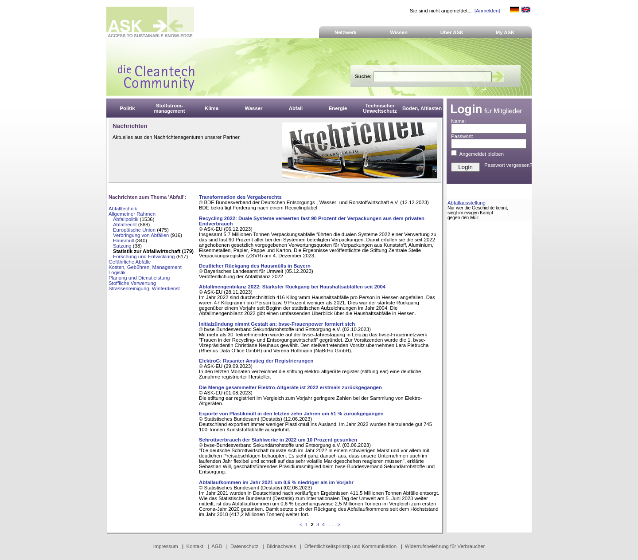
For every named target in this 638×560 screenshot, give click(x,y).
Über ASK (452, 32)
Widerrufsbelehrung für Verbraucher (445, 546)
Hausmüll (123, 240)
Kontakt (195, 546)
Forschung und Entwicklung (144, 256)
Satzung (122, 245)
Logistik (117, 272)
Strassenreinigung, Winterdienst (144, 288)
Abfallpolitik (125, 219)
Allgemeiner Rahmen (132, 214)
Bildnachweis (281, 546)
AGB (216, 546)
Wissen (399, 32)
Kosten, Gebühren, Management (145, 267)
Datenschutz (244, 546)
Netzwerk (346, 32)
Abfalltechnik (123, 208)
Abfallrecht (125, 224)
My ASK (505, 32)
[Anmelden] (487, 10)
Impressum (165, 546)
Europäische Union (134, 230)
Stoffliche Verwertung (132, 283)
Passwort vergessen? (508, 165)
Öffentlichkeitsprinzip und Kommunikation (350, 546)
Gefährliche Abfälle (130, 261)
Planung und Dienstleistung (139, 277)
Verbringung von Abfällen (141, 235)
